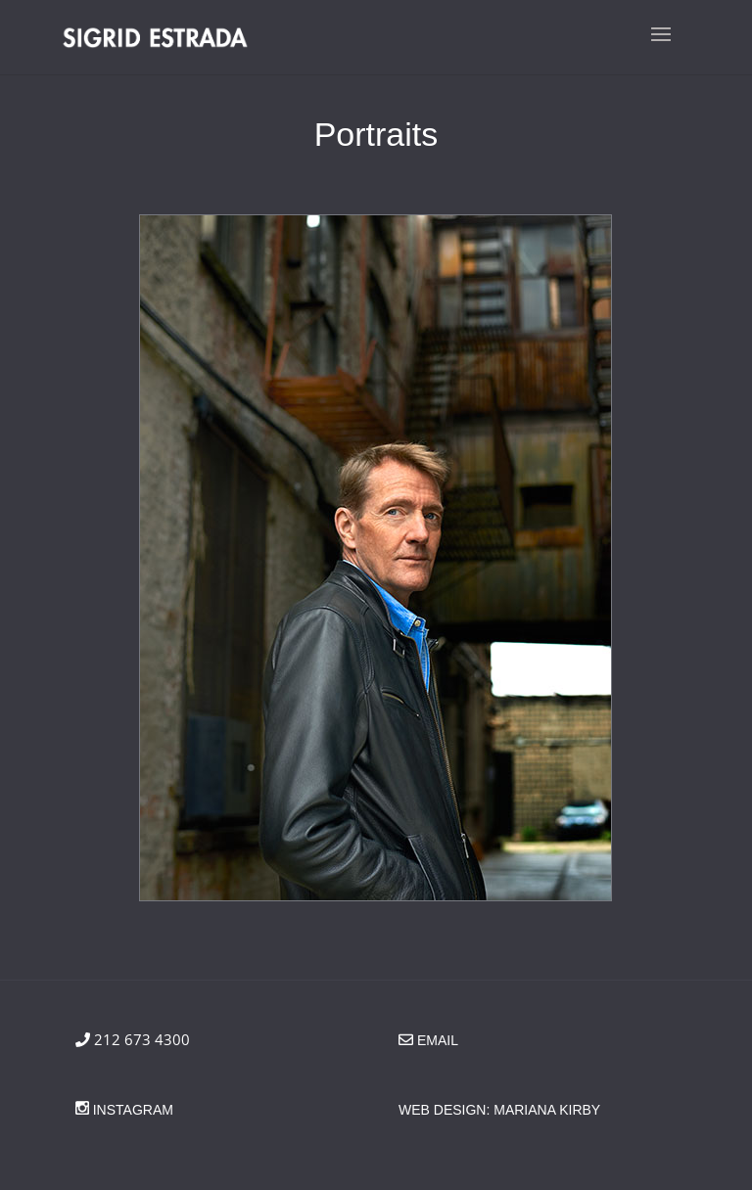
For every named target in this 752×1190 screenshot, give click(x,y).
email (437, 1040)
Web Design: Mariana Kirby (499, 1110)
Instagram (131, 1110)
